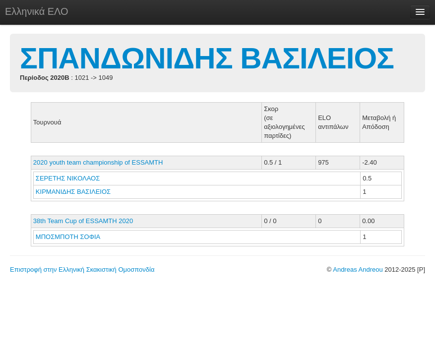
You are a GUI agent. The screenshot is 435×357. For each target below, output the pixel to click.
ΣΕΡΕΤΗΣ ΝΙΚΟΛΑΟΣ (69, 178)
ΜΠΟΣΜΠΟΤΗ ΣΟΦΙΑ (69, 236)
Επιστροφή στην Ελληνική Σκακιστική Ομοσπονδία (82, 269)
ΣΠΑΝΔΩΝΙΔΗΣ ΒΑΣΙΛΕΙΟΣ (207, 58)
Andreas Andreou (357, 269)
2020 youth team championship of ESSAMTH (98, 162)
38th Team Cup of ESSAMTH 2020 (83, 221)
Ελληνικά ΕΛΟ (36, 11)
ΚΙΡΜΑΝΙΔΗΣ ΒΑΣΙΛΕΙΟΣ (74, 191)
